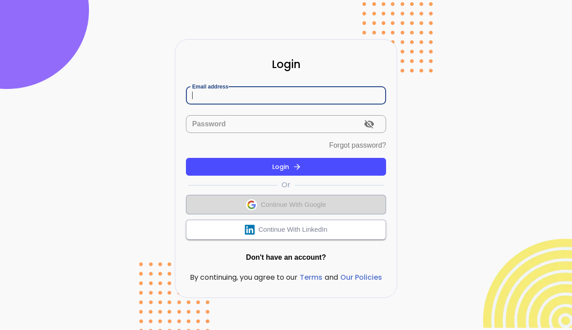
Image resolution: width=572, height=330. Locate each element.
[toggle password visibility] (369, 124)
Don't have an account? (286, 257)
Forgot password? (357, 145)
